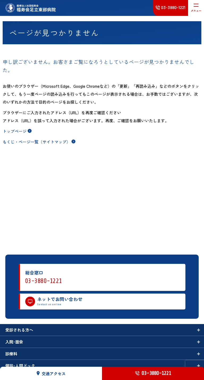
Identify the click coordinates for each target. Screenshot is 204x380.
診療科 (11, 353)
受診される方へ (19, 330)
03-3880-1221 (43, 281)
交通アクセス (51, 373)
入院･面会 (14, 341)
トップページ (15, 131)
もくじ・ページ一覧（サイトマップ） (36, 142)
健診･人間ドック (20, 365)
